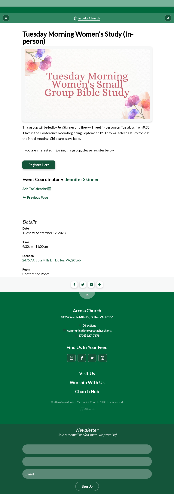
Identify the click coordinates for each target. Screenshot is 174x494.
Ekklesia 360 (87, 409)
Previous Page (35, 197)
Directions (87, 325)
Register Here (38, 165)
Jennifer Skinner (82, 179)
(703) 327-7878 (87, 335)
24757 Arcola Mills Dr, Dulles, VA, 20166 (51, 260)
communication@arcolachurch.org (87, 330)
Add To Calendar (36, 189)
